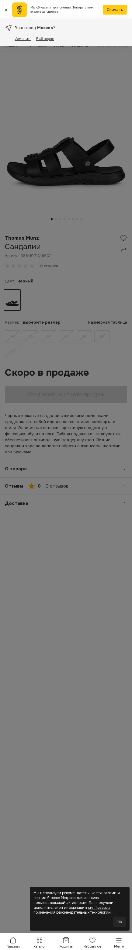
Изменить (23, 38)
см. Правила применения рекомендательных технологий (72, 910)
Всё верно (45, 38)
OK (119, 922)
